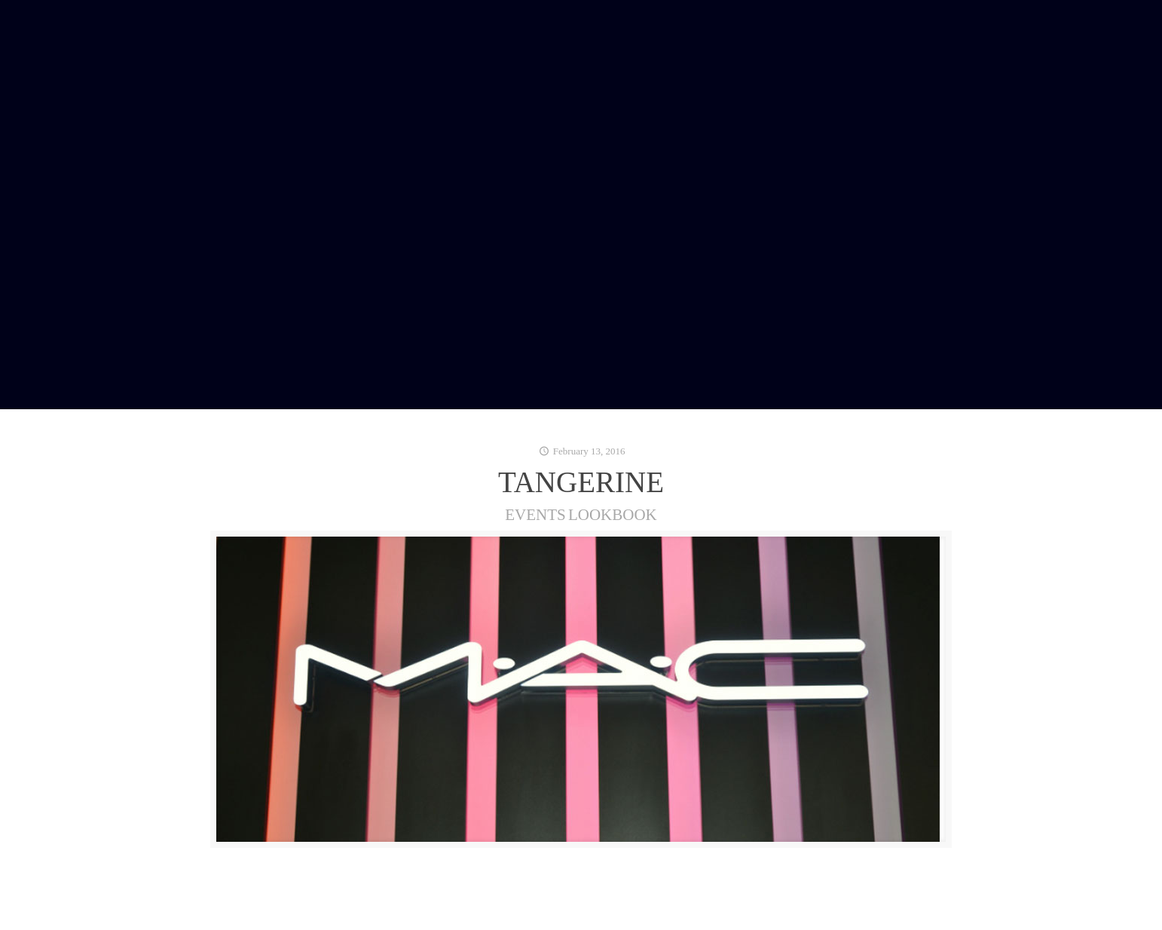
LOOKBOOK (612, 515)
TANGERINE (581, 482)
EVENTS (535, 515)
